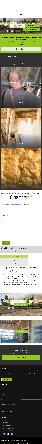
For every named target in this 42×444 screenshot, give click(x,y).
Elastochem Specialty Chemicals (8, 404)
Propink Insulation (5, 408)
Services (3, 391)
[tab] (14, 256)
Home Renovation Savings (6, 411)
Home (2, 387)
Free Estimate (21, 49)
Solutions (3, 394)
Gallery (2, 401)
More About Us (7, 379)
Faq (2, 398)
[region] (21, 26)
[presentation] (14, 256)
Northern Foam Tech (21, 7)
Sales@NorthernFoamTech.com (12, 430)
